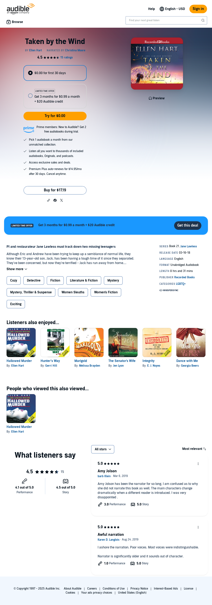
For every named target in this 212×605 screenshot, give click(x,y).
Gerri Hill (51, 365)
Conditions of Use (114, 588)
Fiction (55, 280)
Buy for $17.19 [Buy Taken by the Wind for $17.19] (55, 190)
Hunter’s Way (50, 361)
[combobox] (166, 20)
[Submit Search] (203, 20)
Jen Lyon (118, 365)
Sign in (198, 9)
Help (151, 9)
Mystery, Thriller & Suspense (31, 292)
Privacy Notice (139, 588)
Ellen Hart (17, 365)
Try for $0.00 (55, 116)
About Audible (72, 588)
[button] (48, 200)
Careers (92, 588)
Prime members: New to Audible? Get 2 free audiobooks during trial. (61, 129)
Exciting (15, 304)
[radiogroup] (54, 87)
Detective (34, 280)
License (188, 588)
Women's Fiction (106, 292)
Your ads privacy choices (96, 592)
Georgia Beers (190, 365)
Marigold (80, 361)
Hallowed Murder (19, 361)
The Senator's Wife (122, 361)
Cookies (70, 592)
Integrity (148, 361)
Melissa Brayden (89, 365)
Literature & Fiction (84, 280)
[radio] (54, 73)
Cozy (13, 280)
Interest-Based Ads (166, 588)
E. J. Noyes (153, 365)
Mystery (113, 280)
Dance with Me (187, 361)
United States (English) (132, 592)
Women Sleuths (73, 292)
